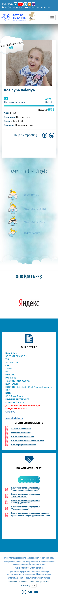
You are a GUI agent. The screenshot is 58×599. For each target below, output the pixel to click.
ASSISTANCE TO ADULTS (34, 222)
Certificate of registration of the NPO (27, 440)
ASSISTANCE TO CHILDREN (35, 209)
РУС (4, 4)
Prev (3, 302)
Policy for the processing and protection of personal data (29, 558)
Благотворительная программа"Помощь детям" (25, 495)
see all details (14, 418)
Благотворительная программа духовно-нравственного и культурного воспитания (30, 514)
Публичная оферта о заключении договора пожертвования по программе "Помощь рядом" (29, 573)
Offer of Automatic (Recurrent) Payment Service (29, 578)
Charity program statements (23, 444)
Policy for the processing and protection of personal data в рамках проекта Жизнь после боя (29, 563)
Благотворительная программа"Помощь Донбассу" (25, 501)
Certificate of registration (22, 436)
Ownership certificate (20, 432)
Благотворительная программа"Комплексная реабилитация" (25, 489)
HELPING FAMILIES (32, 233)
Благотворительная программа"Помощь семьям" (25, 508)
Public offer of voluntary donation (29, 568)
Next (54, 302)
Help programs (29, 479)
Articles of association (21, 428)
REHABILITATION (31, 195)
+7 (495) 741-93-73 (13, 7)
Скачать (10, 411)
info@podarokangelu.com (39, 7)
